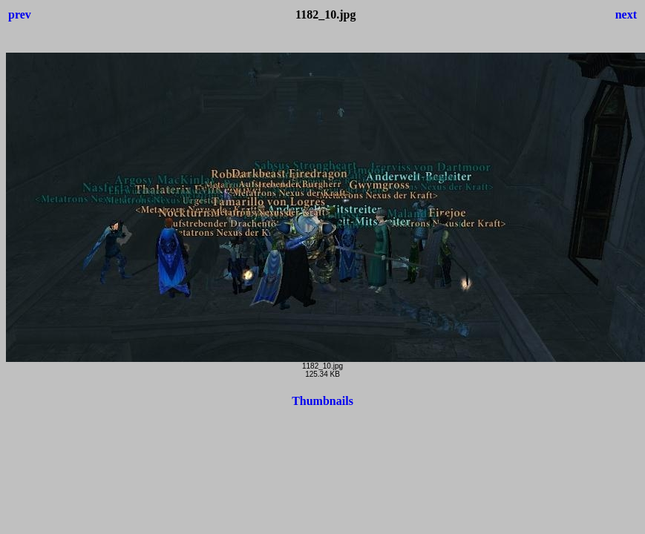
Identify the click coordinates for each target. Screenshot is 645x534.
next (626, 14)
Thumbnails (322, 401)
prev (19, 14)
